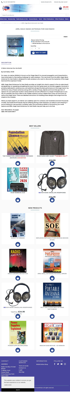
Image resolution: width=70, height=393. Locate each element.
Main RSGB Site (46, 2)
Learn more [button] (7, 385)
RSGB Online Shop (60, 2)
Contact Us (22, 368)
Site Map (21, 372)
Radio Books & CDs (23, 19)
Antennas (18, 23)
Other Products (60, 19)
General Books (34, 19)
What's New (4, 19)
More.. (68, 19)
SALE (41, 19)
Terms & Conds (23, 366)
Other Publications (49, 19)
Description (6, 63)
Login (20, 370)
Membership (12, 19)
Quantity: (33, 46)
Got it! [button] (18, 390)
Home (2, 23)
